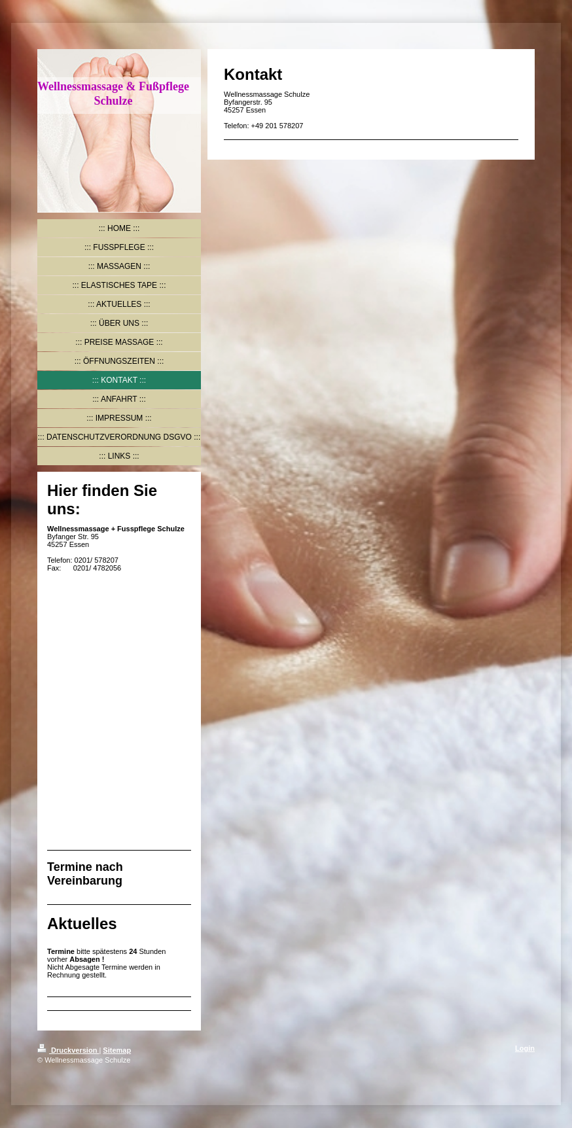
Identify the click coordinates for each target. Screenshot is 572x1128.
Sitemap (117, 1050)
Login (525, 1048)
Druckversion (68, 1050)
